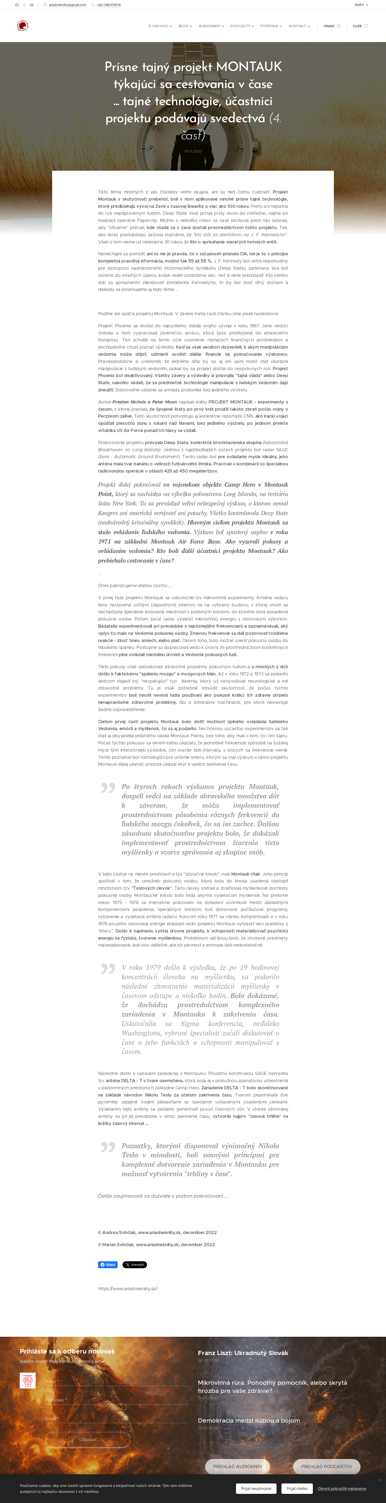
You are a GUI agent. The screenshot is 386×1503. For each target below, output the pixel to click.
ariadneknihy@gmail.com (67, 4)
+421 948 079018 (109, 4)
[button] (332, 26)
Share (108, 1265)
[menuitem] (161, 26)
